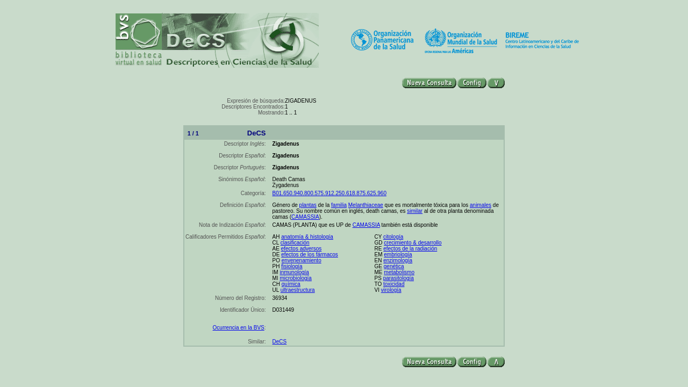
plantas (308, 205)
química (291, 284)
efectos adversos (301, 249)
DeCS (280, 342)
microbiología (295, 278)
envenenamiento (301, 260)
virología (391, 290)
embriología (398, 254)
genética (394, 266)
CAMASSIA (305, 217)
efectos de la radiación (410, 249)
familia (339, 205)
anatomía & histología (307, 237)
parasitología (398, 278)
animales (480, 205)
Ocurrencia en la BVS (238, 328)
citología (393, 237)
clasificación (295, 243)
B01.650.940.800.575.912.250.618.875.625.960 (329, 193)
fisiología (291, 266)
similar (414, 211)
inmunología (294, 272)
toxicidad (393, 284)
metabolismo (399, 272)
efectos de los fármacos (309, 254)
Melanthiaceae (365, 205)
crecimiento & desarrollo (412, 243)
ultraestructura (298, 290)
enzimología (397, 260)
